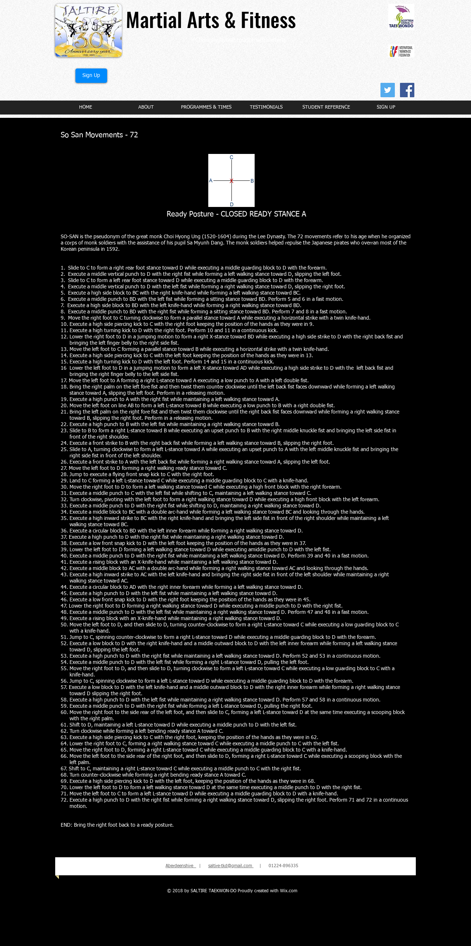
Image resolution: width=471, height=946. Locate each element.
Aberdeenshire (181, 866)
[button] (146, 107)
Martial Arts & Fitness (211, 19)
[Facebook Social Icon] (407, 90)
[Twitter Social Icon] (387, 90)
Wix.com (288, 891)
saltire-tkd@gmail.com (231, 866)
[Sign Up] (91, 75)
